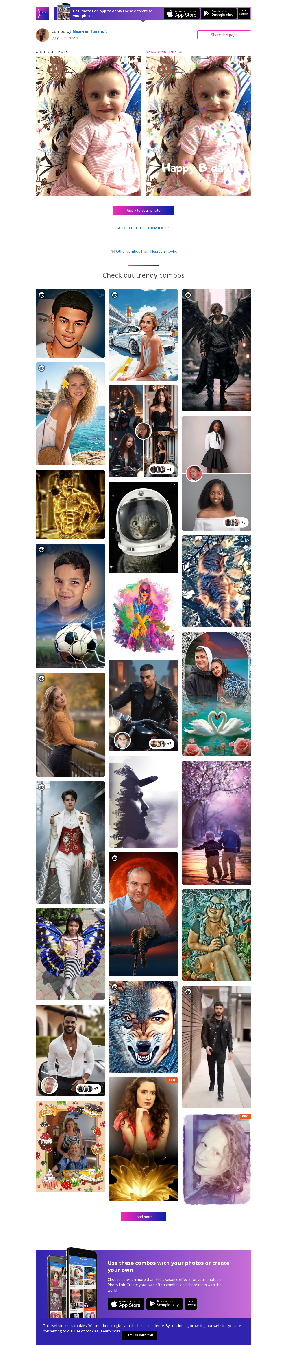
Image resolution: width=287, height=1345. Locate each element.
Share (224, 34)
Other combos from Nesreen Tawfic (143, 251)
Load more (144, 1216)
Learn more (111, 1331)
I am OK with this (139, 1335)
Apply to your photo (144, 210)
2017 (71, 38)
